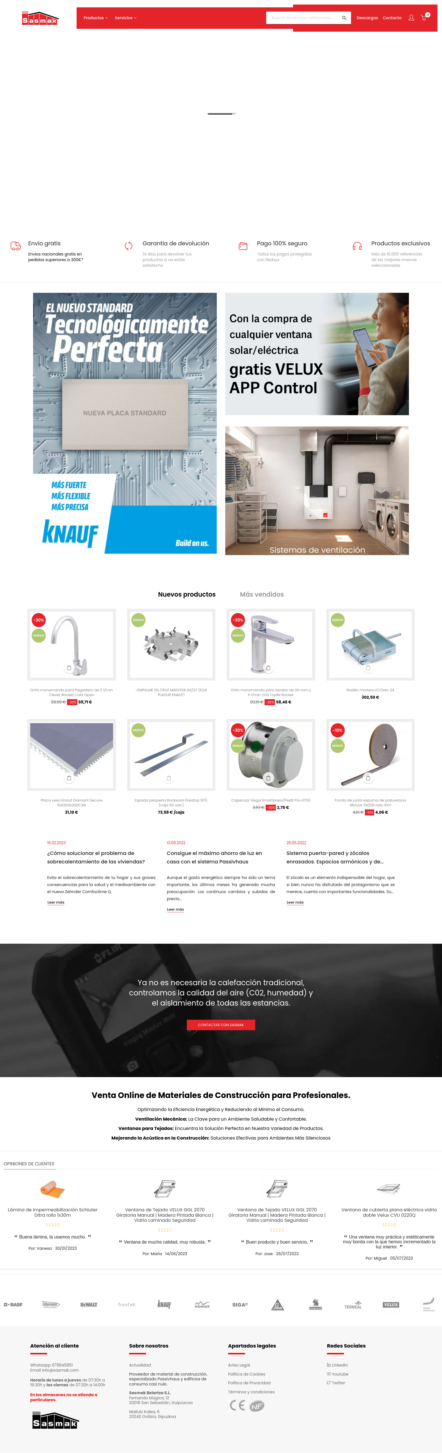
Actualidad (140, 1366)
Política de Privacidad (249, 1384)
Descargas (363, 15)
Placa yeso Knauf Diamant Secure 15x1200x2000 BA (71, 805)
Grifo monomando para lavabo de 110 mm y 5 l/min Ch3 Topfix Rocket (271, 694)
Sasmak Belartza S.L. (150, 1394)
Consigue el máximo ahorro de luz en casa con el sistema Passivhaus (214, 859)
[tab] (192, 595)
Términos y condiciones (251, 1393)
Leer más (55, 904)
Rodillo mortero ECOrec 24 (370, 691)
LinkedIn (337, 1366)
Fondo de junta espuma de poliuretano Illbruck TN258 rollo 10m (370, 805)
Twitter (336, 1384)
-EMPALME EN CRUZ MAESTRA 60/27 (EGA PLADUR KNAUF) (171, 694)
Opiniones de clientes (29, 1165)
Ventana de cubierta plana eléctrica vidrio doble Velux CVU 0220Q (389, 1214)
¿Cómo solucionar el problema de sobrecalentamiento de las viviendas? (96, 859)
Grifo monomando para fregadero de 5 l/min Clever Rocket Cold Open (71, 694)
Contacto (388, 15)
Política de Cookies (246, 1375)
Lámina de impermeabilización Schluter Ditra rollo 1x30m (52, 1214)
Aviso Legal (239, 1366)
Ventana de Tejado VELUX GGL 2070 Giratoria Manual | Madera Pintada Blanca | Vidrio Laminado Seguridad (164, 1216)
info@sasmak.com (60, 1371)
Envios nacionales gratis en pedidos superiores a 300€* (55, 257)
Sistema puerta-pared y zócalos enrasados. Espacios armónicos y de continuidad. (333, 859)
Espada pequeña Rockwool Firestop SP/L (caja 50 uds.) (171, 805)
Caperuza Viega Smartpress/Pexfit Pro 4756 (271, 805)
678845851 (62, 1366)
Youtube (337, 1375)
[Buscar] (304, 15)
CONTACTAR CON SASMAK (221, 1026)
